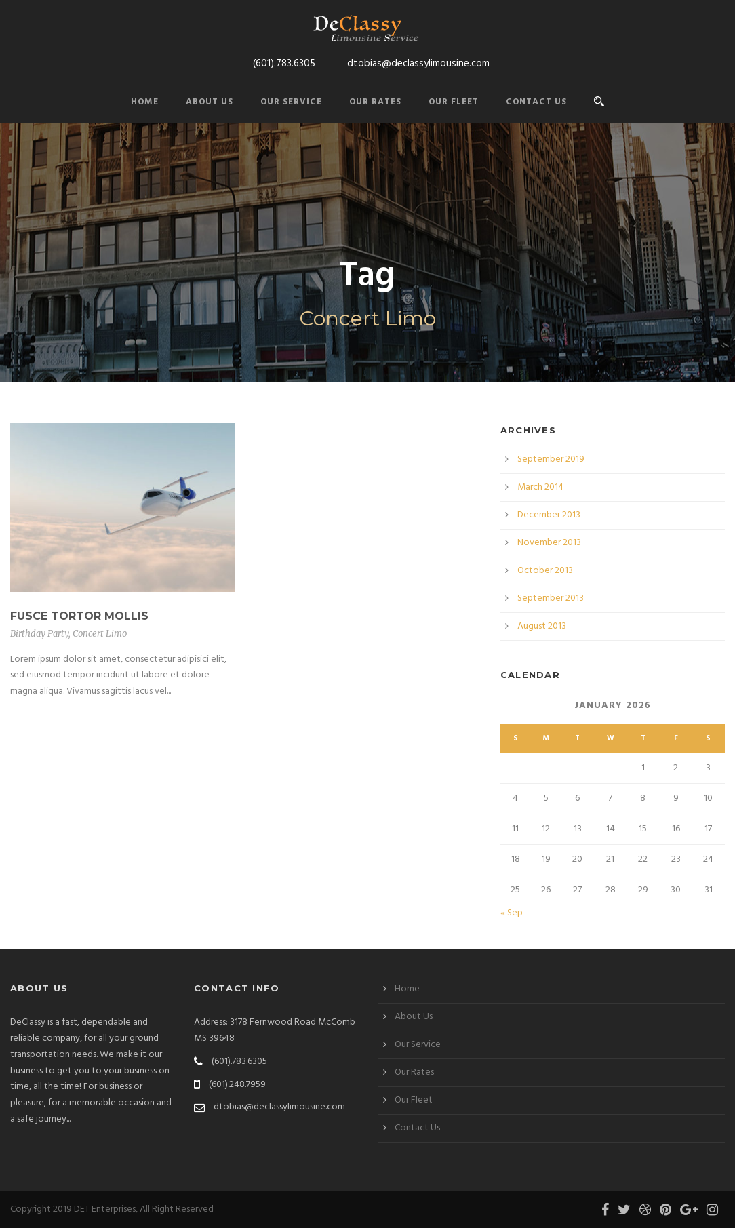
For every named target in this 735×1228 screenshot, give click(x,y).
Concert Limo (100, 633)
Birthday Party (39, 633)
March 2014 (540, 487)
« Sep (511, 913)
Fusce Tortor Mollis (79, 616)
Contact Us (536, 102)
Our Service (291, 102)
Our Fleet (454, 102)
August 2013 (541, 626)
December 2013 (548, 515)
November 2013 (549, 543)
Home (145, 102)
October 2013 (545, 570)
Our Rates (375, 102)
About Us (209, 102)
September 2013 (550, 598)
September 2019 (550, 459)
